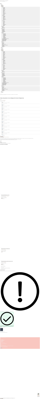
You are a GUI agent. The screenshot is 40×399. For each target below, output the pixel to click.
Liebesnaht (1, 94)
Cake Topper (2, 32)
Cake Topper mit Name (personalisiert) (5, 38)
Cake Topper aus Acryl (4, 40)
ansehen (2, 264)
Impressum (2, 341)
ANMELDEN (1, 329)
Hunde (3, 11)
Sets (2, 26)
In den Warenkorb (1, 136)
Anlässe (3, 94)
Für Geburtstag (4, 34)
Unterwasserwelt (4, 13)
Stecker (1, 28)
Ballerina (4, 7)
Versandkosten (2, 340)
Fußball (4, 10)
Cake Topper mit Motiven (4, 39)
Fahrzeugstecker (3, 75)
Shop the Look (3, 27)
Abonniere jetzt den (3, 346)
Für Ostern (4, 36)
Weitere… (3, 41)
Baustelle (4, 8)
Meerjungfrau (4, 18)
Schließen (1, 347)
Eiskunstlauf (4, 9)
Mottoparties (2, 6)
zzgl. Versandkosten (20, 170)
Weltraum (4, 14)
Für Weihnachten (4, 37)
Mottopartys (2, 50)
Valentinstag (3, 45)
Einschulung (2, 5)
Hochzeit (3, 43)
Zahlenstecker (3, 30)
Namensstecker (3, 29)
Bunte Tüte (4, 16)
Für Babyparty (4, 33)
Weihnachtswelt (3, 46)
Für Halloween (4, 81)
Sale (1, 47)
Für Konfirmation (4, 35)
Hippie (3, 17)
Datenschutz (2, 339)
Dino (3, 53)
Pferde (3, 12)
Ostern (2, 44)
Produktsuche (1, 1)
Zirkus (3, 64)
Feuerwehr (4, 22)
